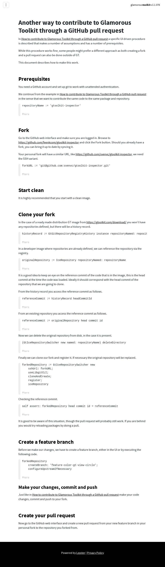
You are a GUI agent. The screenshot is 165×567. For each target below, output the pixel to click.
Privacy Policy (95, 553)
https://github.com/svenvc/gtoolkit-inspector (104, 154)
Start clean (31, 190)
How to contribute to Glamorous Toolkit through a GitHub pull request (64, 39)
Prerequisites (34, 79)
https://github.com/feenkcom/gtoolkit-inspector (48, 142)
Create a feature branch (46, 442)
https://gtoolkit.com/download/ (106, 222)
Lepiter (80, 553)
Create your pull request (46, 515)
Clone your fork (36, 214)
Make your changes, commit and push (57, 487)
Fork (23, 130)
